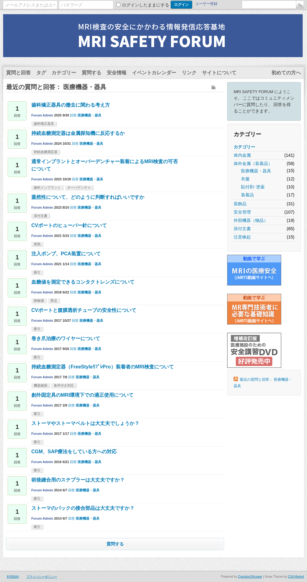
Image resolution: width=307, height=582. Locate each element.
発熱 (37, 244)
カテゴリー (64, 72)
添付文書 (242, 228)
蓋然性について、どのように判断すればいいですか (87, 197)
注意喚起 (242, 236)
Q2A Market (296, 576)
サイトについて (219, 72)
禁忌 (53, 300)
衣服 (245, 178)
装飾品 (240, 203)
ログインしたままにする (145, 5)
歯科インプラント (47, 187)
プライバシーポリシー (41, 576)
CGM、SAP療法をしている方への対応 (74, 451)
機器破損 (40, 385)
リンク (189, 72)
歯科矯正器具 (44, 123)
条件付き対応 (64, 385)
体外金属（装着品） (253, 163)
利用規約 (13, 576)
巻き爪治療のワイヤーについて (65, 338)
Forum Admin (42, 115)
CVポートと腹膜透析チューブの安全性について (83, 310)
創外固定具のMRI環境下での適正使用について (82, 395)
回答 (73, 115)
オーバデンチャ (79, 187)
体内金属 (242, 155)
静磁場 (39, 300)
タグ (41, 72)
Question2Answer (250, 576)
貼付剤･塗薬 (253, 186)
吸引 (37, 272)
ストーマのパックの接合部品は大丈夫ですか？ (82, 508)
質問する (91, 72)
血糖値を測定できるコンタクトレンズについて (82, 282)
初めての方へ (286, 72)
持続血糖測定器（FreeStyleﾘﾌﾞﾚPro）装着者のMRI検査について (102, 366)
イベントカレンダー (154, 72)
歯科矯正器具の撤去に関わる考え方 (70, 105)
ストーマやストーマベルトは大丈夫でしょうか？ (85, 423)
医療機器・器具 (256, 170)
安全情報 (116, 72)
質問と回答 (18, 72)
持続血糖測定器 (45, 152)
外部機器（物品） (251, 220)
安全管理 (242, 212)
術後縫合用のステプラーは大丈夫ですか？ (78, 479)
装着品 (247, 194)
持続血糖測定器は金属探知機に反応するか (78, 133)
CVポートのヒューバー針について (69, 225)
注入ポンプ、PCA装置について (66, 253)
